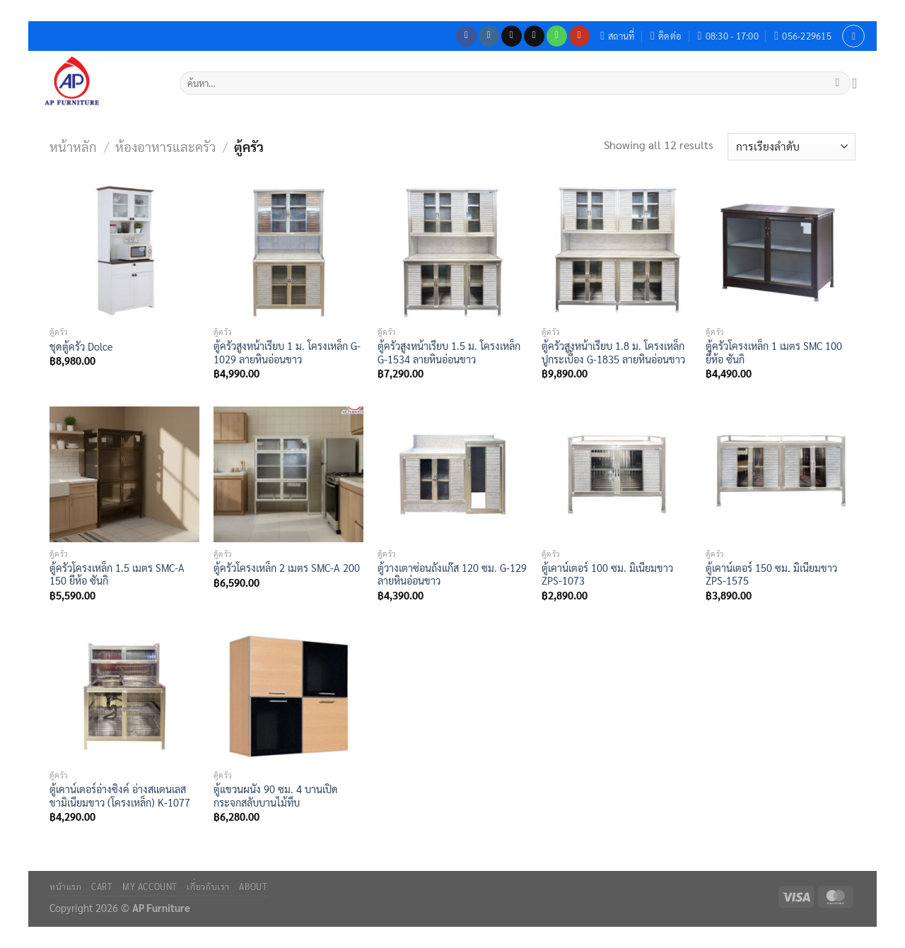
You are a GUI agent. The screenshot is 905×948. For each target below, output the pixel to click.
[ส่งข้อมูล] (837, 83)
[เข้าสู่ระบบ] (853, 36)
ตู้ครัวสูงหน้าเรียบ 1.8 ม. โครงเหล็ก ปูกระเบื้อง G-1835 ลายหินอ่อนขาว (613, 352)
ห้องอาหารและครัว (165, 146)
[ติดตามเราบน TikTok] (511, 36)
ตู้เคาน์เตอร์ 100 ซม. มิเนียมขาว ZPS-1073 (607, 574)
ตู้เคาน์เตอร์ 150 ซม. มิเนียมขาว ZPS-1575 (771, 574)
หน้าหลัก (73, 146)
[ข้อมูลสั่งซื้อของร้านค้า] (792, 146)
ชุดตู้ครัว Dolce (80, 346)
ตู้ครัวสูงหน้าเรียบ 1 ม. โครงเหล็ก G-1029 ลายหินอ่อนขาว (287, 352)
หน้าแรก (65, 886)
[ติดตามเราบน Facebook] (466, 36)
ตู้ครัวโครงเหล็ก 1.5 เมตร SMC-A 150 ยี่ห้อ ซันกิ (117, 574)
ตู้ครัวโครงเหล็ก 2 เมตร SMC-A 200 (287, 567)
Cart (101, 886)
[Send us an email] (534, 36)
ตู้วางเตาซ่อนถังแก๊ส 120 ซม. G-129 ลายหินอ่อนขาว (452, 574)
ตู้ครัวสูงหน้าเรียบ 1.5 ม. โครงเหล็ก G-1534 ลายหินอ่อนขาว (449, 352)
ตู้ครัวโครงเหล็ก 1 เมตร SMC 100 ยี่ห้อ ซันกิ (774, 352)
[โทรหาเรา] (557, 36)
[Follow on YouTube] (579, 36)
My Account (149, 886)
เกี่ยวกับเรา (208, 886)
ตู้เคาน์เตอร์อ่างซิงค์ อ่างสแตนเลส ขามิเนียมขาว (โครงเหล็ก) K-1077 (119, 796)
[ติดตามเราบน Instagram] (489, 36)
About (253, 886)
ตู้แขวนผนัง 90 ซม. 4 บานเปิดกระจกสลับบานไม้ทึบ (276, 796)
